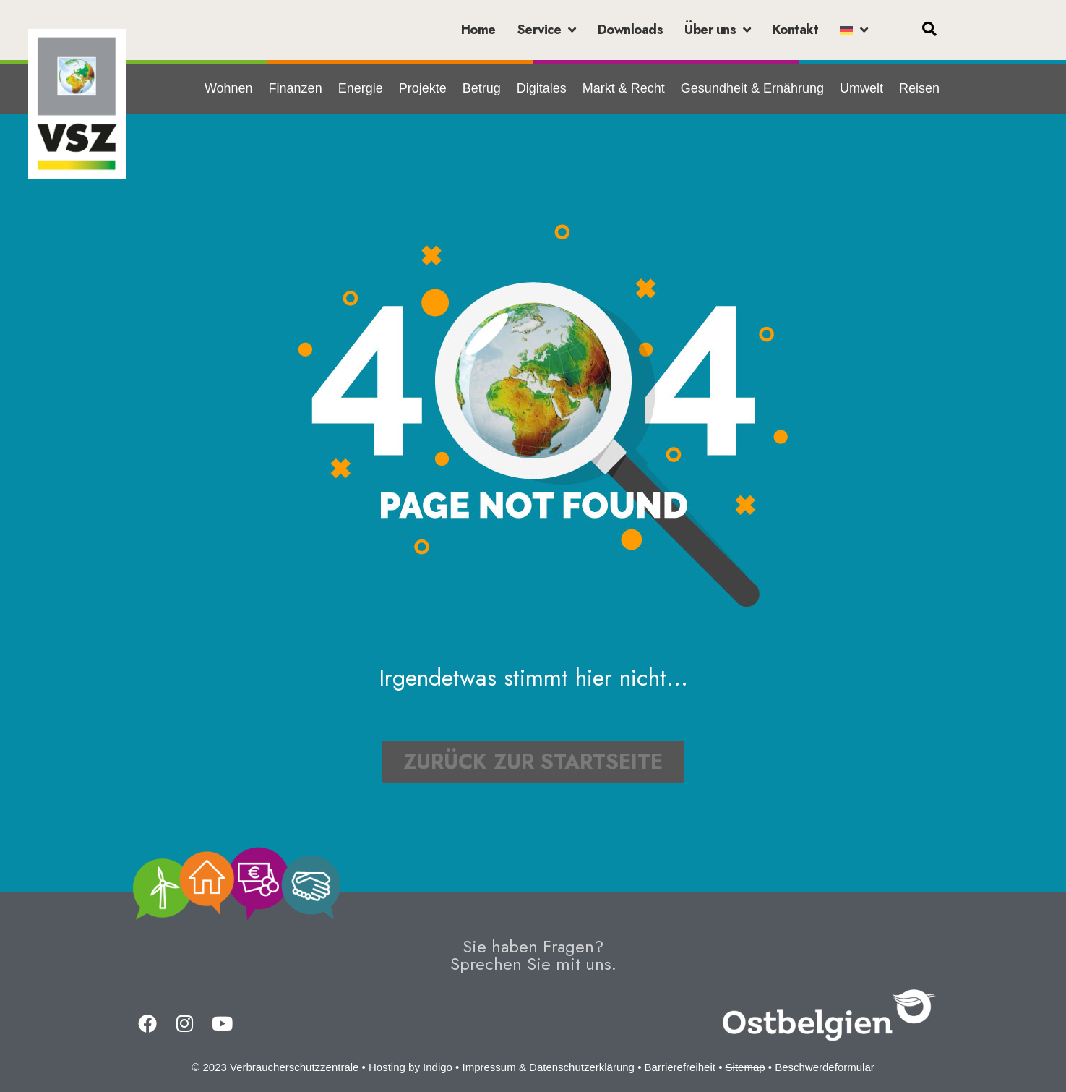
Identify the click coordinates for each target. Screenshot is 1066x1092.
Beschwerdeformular (824, 1067)
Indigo (437, 1067)
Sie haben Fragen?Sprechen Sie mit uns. (533, 955)
